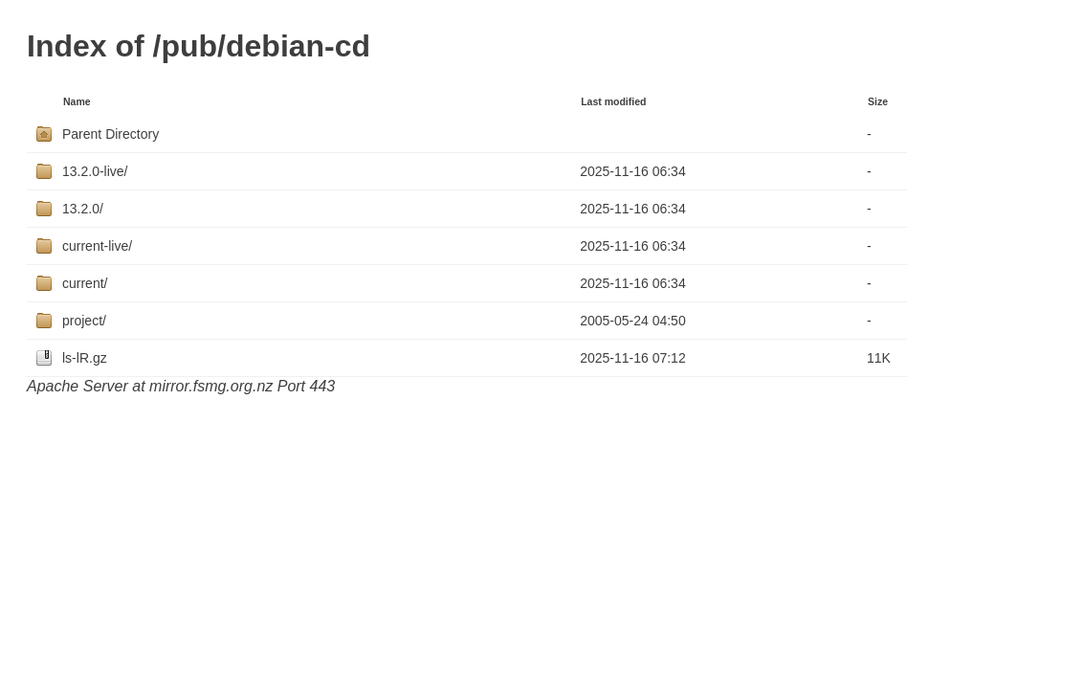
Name (77, 101)
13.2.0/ (82, 208)
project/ (84, 320)
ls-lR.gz (84, 358)
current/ (84, 283)
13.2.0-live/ (94, 171)
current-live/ (97, 246)
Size (878, 101)
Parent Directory (110, 134)
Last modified (613, 101)
